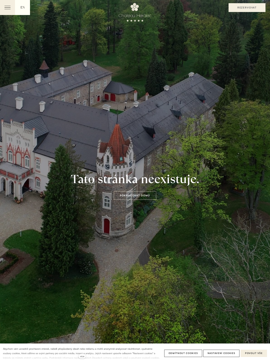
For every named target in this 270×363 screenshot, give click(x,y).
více (82, 356)
